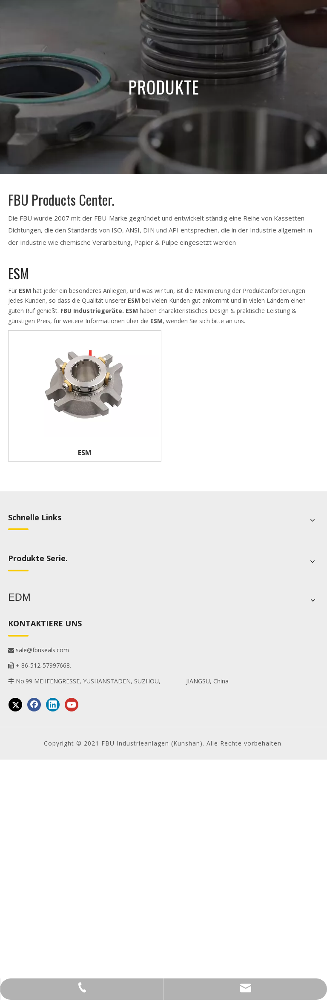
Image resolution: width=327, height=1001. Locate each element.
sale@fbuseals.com (38, 647)
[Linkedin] (53, 702)
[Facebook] (34, 702)
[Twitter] (15, 702)
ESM (85, 452)
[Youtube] (71, 702)
